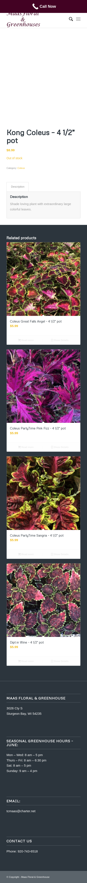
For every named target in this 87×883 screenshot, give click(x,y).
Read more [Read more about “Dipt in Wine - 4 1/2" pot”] (26, 661)
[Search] (69, 19)
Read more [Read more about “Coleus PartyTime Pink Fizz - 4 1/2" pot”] (26, 447)
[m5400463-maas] (36, 19)
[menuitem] (69, 19)
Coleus (21, 168)
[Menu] (78, 19)
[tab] (17, 187)
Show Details (60, 340)
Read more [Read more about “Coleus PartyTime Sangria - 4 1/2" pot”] (26, 554)
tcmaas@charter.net (20, 811)
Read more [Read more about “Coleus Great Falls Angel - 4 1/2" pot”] (26, 340)
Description (17, 186)
